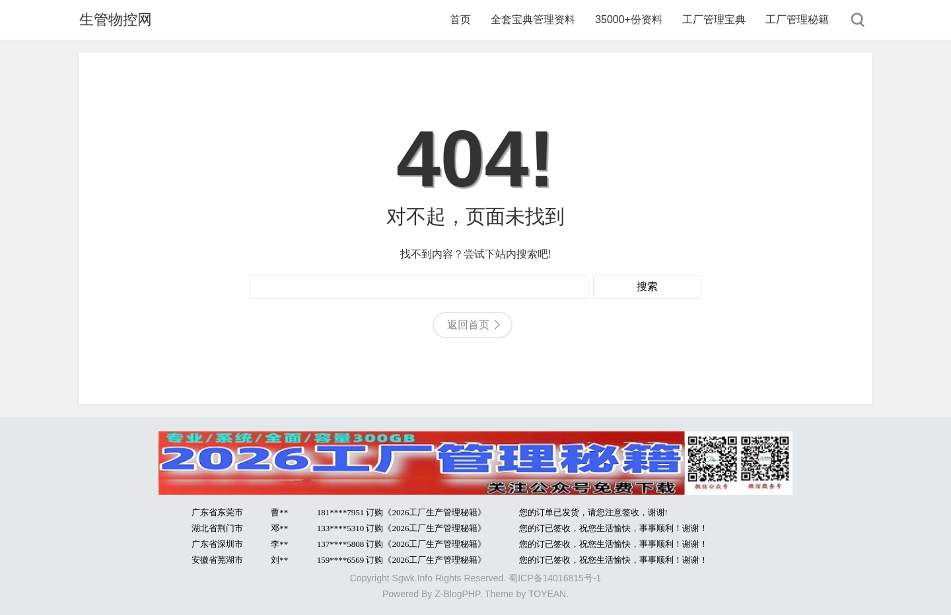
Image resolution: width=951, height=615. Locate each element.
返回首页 (468, 324)
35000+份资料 (628, 19)
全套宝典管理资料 (533, 19)
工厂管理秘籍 (797, 19)
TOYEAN (547, 594)
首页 (460, 19)
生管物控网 (115, 19)
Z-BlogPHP (457, 594)
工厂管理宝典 (714, 19)
